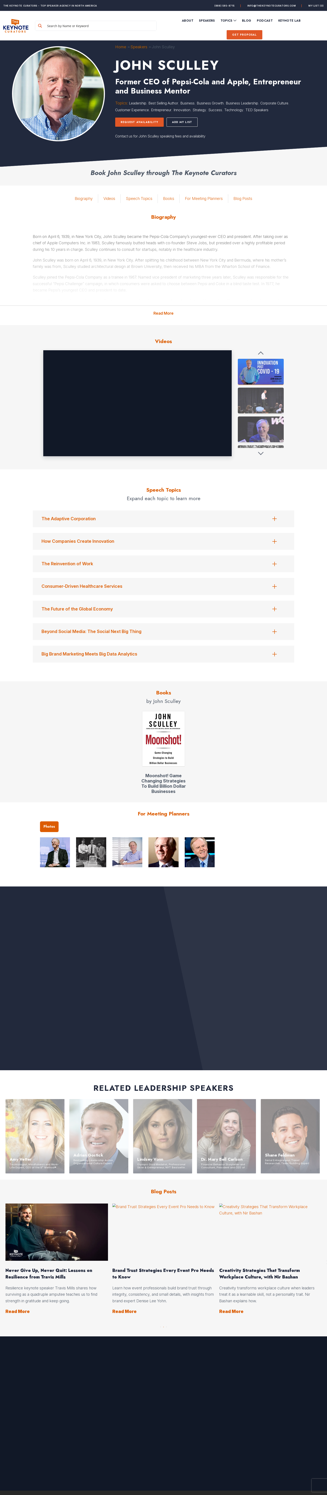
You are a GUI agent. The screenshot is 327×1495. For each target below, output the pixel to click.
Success (215, 110)
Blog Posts (242, 198)
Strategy (199, 110)
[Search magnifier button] (40, 26)
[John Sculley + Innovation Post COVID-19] (261, 372)
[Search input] (100, 26)
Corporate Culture (274, 103)
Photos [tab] (49, 826)
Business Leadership (242, 103)
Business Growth (210, 103)
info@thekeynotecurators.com (271, 5)
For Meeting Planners (204, 198)
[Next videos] (261, 453)
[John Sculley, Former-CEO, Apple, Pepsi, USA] (261, 429)
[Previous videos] (261, 353)
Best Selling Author (163, 103)
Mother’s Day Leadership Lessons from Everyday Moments (205, 1273)
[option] (106, 1259)
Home (120, 47)
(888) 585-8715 (224, 5)
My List (316, 5)
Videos (109, 198)
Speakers (138, 47)
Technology (233, 110)
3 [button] (166, 1326)
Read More (163, 313)
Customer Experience (132, 110)
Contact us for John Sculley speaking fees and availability (160, 136)
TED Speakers (256, 110)
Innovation (182, 110)
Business (187, 103)
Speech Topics (139, 198)
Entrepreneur (161, 110)
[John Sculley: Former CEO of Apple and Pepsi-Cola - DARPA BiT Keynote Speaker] (261, 400)
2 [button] (163, 1326)
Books (168, 198)
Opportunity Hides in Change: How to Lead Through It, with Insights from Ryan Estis (103, 1273)
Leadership (137, 103)
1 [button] (160, 1326)
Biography (84, 198)
